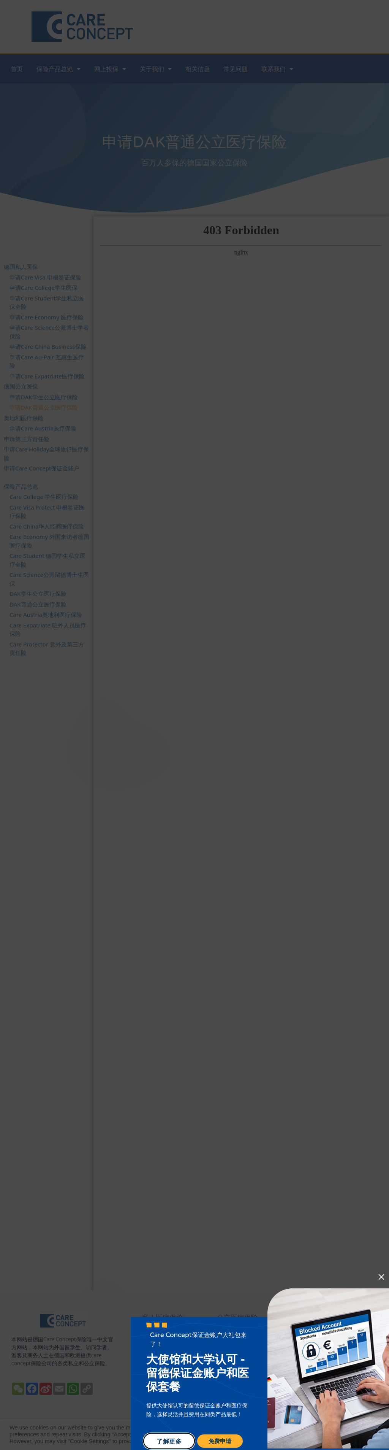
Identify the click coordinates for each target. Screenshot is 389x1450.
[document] (194, 725)
